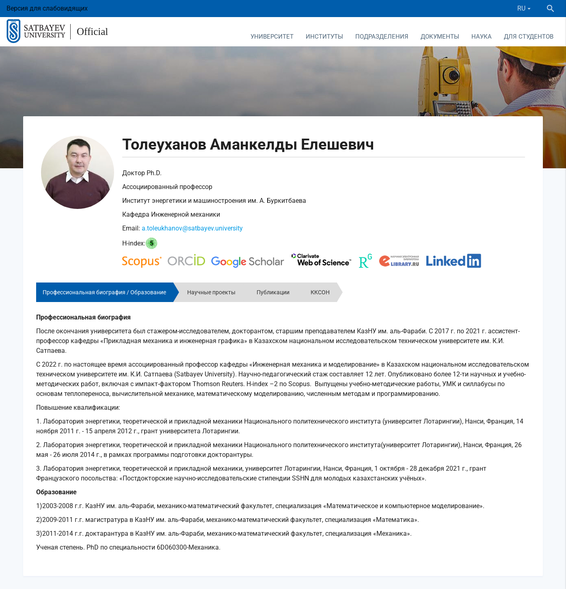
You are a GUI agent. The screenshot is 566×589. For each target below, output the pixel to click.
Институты (324, 36)
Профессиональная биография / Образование (104, 292)
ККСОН (320, 292)
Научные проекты (211, 292)
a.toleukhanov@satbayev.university (192, 228)
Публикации (273, 292)
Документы (440, 36)
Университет (272, 36)
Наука (481, 36)
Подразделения (381, 36)
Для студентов (528, 36)
